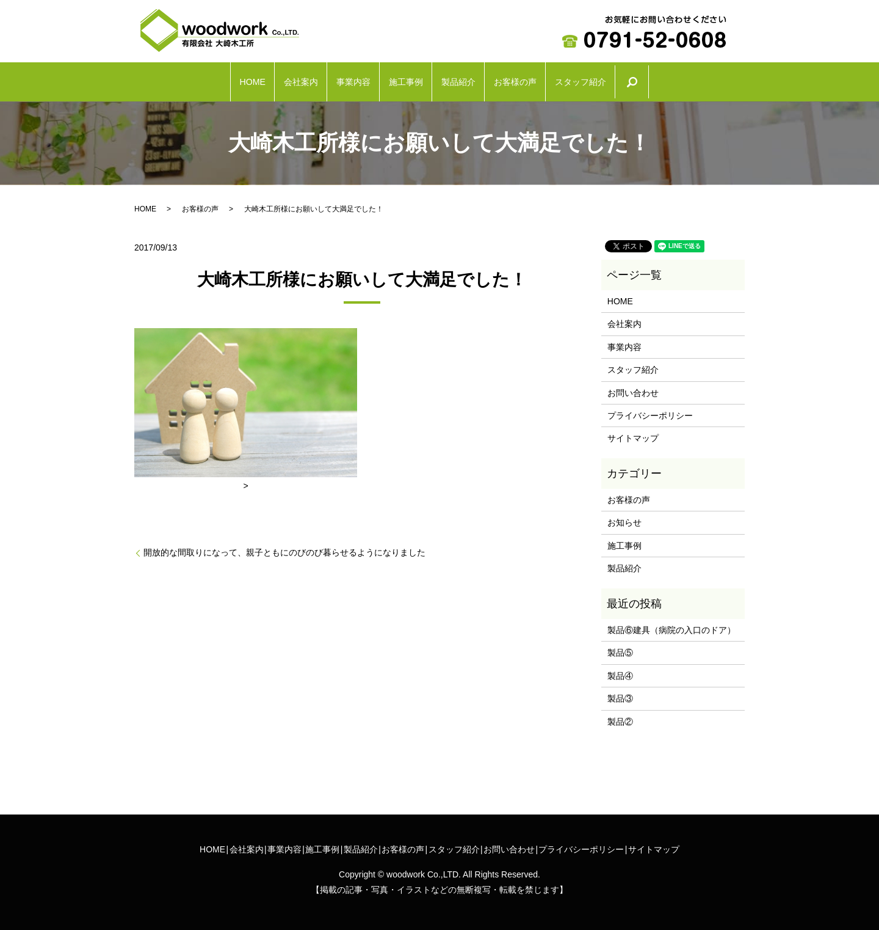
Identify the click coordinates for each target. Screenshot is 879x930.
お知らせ (624, 516)
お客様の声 (561, 79)
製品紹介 (479, 79)
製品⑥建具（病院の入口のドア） (671, 624)
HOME (173, 79)
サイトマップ (633, 432)
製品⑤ (620, 646)
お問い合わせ (633, 386)
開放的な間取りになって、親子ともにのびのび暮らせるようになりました (284, 546)
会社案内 (246, 79)
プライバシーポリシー (650, 409)
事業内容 (323, 79)
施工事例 (401, 79)
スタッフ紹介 (656, 79)
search (730, 79)
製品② (620, 715)
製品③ (620, 692)
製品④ (620, 670)
